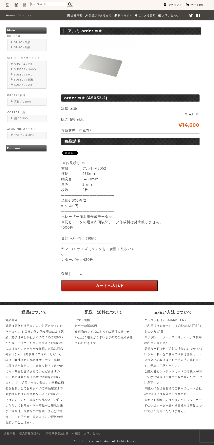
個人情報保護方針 (30, 433)
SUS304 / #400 (25, 69)
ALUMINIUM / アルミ (21, 129)
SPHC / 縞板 (22, 47)
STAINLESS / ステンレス (23, 58)
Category (24, 15)
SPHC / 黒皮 (22, 42)
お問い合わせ (92, 433)
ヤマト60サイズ (74, 249)
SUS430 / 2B (23, 84)
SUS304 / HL (23, 74)
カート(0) (194, 4)
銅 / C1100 (21, 118)
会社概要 (9, 433)
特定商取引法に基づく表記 (63, 433)
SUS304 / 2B (23, 64)
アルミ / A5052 (24, 135)
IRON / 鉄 (14, 36)
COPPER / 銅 (16, 112)
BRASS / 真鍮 (16, 95)
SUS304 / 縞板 (24, 79)
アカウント (173, 4)
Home (10, 15)
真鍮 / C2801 (22, 101)
